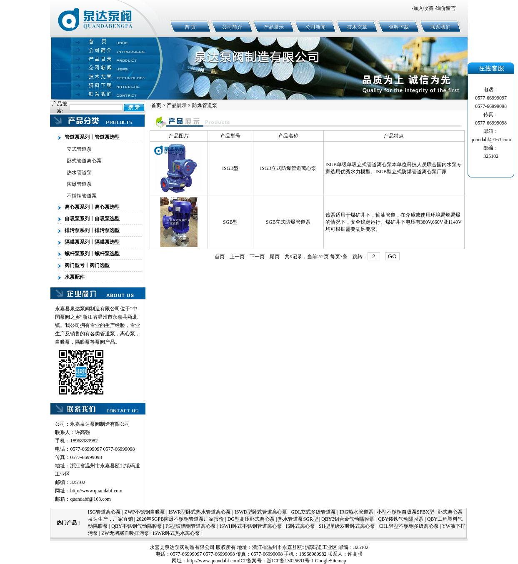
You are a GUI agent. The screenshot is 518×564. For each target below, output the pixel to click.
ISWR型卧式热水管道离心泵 (199, 512)
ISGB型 (230, 168)
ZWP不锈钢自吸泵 (145, 512)
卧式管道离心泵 (84, 161)
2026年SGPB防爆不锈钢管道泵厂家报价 (180, 519)
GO (392, 256)
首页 (156, 105)
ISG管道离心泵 (104, 512)
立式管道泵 (79, 149)
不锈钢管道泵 (82, 196)
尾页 (275, 257)
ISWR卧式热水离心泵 (176, 533)
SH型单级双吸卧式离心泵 (347, 526)
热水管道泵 (79, 172)
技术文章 (357, 27)
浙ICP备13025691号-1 (290, 561)
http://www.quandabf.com (96, 491)
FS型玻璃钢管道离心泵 (190, 526)
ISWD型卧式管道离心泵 (261, 512)
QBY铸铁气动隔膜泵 (400, 519)
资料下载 (399, 27)
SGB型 (230, 222)
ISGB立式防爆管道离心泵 (288, 168)
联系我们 (440, 27)
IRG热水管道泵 (356, 512)
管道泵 (107, 334)
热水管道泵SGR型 (298, 519)
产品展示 (274, 27)
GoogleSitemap (330, 561)
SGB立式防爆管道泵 (288, 222)
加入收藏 (423, 8)
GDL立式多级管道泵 (313, 512)
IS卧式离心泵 (300, 526)
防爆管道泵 (79, 184)
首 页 (190, 27)
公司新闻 (315, 27)
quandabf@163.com (90, 499)
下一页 (257, 257)
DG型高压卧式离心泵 (251, 519)
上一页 (237, 257)
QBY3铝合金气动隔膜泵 (347, 519)
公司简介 (232, 27)
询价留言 (446, 8)
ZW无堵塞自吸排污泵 (125, 533)
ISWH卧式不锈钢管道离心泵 (251, 526)
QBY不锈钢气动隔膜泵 (136, 526)
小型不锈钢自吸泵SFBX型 (405, 512)
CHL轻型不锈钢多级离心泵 (409, 526)
